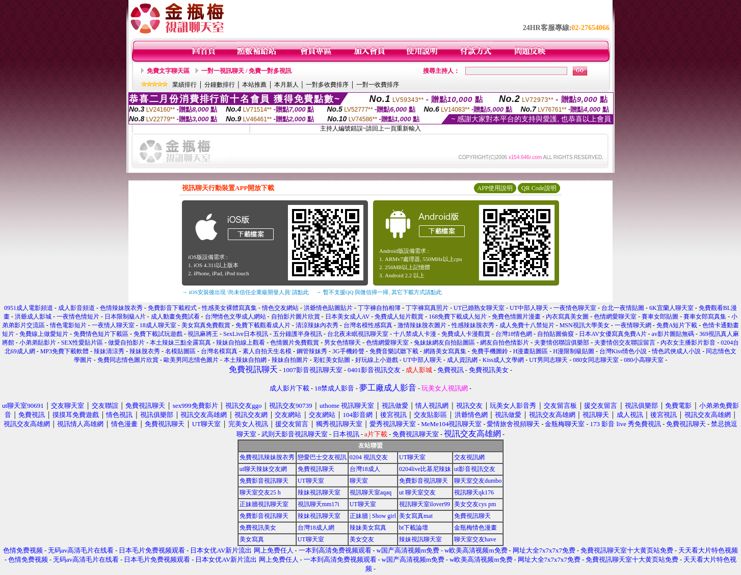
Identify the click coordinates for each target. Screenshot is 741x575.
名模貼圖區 (180, 351)
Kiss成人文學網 (503, 359)
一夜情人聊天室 (113, 325)
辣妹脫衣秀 (144, 351)
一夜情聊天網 (633, 325)
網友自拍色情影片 (504, 342)
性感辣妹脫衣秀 (473, 325)
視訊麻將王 (203, 333)
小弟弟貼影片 (37, 342)
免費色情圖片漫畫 (516, 316)
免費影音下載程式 (172, 307)
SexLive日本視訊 (245, 333)
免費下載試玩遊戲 (158, 333)
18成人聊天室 (158, 325)
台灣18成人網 (316, 527)
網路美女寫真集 (445, 351)
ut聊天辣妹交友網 (263, 469)
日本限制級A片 (125, 316)
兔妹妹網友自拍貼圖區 (444, 342)
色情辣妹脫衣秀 (121, 307)
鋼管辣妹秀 (312, 351)
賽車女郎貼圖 (660, 316)
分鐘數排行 (219, 84)
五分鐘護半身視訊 (297, 333)
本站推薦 (254, 84)
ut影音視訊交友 (474, 469)
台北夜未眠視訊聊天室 (357, 333)
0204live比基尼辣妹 (425, 469)
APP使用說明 (495, 188)
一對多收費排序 (327, 84)
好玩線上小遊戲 (376, 359)
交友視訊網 (469, 457)
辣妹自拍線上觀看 (240, 342)
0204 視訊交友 (369, 457)
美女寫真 (252, 539)
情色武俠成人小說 (676, 351)
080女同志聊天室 (596, 359)
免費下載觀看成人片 (262, 325)
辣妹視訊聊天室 (319, 492)
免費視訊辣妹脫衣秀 (267, 457)
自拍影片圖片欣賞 (295, 316)
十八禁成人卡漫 (414, 333)
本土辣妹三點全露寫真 (180, 342)
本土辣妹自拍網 (245, 359)
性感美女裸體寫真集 (229, 307)
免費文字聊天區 (168, 70)
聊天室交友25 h (260, 492)
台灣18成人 (365, 469)
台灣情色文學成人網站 (235, 316)
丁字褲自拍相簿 (379, 307)
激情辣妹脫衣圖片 (422, 325)
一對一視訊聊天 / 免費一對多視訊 (246, 70)
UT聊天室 (412, 457)
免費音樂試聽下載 (393, 351)
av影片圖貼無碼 (673, 333)
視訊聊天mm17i (318, 504)
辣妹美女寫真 (368, 527)
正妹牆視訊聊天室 (264, 504)
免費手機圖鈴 (489, 351)
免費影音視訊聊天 (264, 480)
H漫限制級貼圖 (573, 351)
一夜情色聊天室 (574, 307)
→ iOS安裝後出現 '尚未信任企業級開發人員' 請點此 (245, 292)
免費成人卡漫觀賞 (465, 333)
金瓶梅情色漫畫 (475, 527)
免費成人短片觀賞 (399, 316)
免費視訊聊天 (316, 469)
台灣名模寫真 (219, 351)
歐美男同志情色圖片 (191, 359)
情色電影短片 (68, 325)
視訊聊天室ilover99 (424, 504)
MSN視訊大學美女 (585, 325)
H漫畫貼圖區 (530, 351)
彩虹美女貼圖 (331, 359)
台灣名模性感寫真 (367, 325)
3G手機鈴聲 (348, 351)
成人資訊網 (462, 359)
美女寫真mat (416, 515)
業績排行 (184, 84)
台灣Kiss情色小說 (623, 351)
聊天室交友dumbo (477, 480)
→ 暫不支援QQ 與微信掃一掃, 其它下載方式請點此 (379, 292)
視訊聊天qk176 (474, 492)
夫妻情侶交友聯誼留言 (624, 342)
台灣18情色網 (513, 333)
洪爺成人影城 (33, 316)
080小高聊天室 (644, 359)
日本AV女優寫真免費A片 (612, 333)
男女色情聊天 (342, 342)
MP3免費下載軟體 (64, 351)
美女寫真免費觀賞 (205, 325)
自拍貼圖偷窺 (555, 333)
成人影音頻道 (76, 307)
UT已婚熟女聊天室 (479, 307)
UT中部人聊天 (529, 307)
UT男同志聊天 (548, 359)
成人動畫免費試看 (175, 316)
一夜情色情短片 (78, 316)
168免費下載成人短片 (458, 316)
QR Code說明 (539, 188)
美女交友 (362, 539)
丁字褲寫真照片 (427, 307)
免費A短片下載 (677, 325)
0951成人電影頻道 (28, 307)
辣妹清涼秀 (109, 351)
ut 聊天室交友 (417, 492)
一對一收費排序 (377, 84)
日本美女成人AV (347, 316)
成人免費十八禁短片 (526, 325)
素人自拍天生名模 (267, 351)
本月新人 (286, 84)
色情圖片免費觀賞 (294, 342)
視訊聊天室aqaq (371, 492)
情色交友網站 (280, 307)
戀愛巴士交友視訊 (322, 457)
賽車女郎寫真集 (704, 316)
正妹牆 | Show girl (373, 515)
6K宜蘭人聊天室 (671, 307)
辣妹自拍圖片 (290, 359)
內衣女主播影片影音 (688, 342)
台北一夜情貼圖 (622, 307)
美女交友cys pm (475, 504)
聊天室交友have (475, 539)
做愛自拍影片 (126, 342)
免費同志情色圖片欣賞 (127, 359)
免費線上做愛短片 (43, 333)
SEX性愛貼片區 (82, 342)
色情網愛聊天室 (615, 316)
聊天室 (359, 480)
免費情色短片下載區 (100, 333)
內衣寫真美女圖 (567, 316)
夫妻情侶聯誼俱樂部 (561, 342)
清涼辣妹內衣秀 (317, 325)
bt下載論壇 (413, 527)
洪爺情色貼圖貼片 (328, 307)
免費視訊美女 (258, 527)
